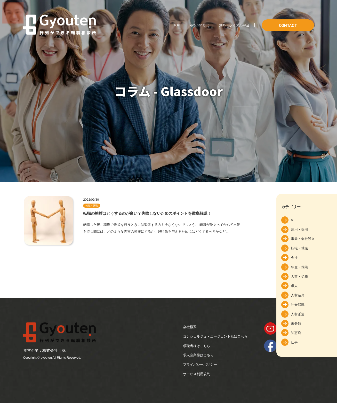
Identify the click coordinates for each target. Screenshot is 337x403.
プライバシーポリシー (200, 364)
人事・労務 (299, 276)
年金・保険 (299, 267)
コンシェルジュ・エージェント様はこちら (215, 336)
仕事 (294, 342)
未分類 (296, 323)
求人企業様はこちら (198, 355)
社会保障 (298, 305)
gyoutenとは (199, 25)
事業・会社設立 (303, 239)
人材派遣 (298, 314)
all (292, 220)
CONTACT (288, 25)
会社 (294, 258)
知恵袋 (296, 333)
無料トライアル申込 (234, 25)
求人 (294, 286)
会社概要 (190, 327)
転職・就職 (299, 248)
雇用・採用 (299, 229)
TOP (176, 25)
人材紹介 (298, 295)
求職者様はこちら (196, 346)
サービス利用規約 (196, 374)
